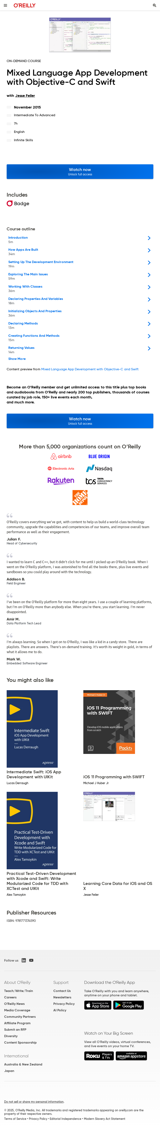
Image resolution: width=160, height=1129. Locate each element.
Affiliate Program (17, 1023)
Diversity (11, 1036)
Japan (9, 1071)
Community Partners (20, 1016)
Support (61, 982)
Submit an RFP (15, 1029)
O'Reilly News (14, 1004)
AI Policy (59, 1010)
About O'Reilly (17, 982)
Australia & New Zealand (23, 1064)
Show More (17, 359)
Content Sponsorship (20, 1042)
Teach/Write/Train (18, 991)
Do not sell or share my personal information (34, 1102)
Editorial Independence (65, 1119)
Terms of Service (15, 1119)
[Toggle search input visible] (155, 5)
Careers (10, 997)
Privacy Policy (64, 1004)
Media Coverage (17, 1010)
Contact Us (62, 991)
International (16, 1055)
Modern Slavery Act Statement (104, 1119)
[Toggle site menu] (5, 5)
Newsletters (62, 997)
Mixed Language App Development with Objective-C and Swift (90, 369)
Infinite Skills (23, 140)
